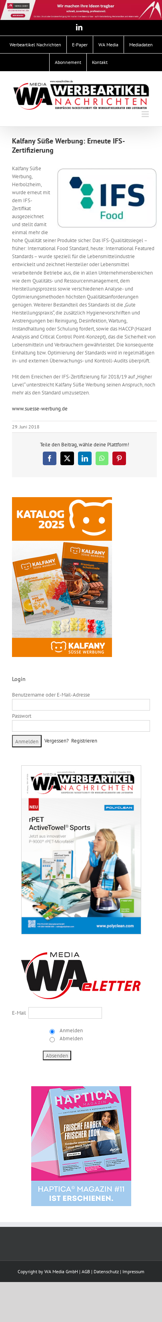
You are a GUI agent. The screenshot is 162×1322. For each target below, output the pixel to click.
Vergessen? (56, 740)
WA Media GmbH (61, 1271)
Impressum (133, 1271)
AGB (86, 1271)
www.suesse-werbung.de (40, 408)
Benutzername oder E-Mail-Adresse (51, 694)
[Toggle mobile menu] (146, 114)
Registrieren (84, 740)
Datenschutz (106, 1271)
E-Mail (19, 1012)
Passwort (21, 716)
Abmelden (70, 1038)
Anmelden (70, 1030)
